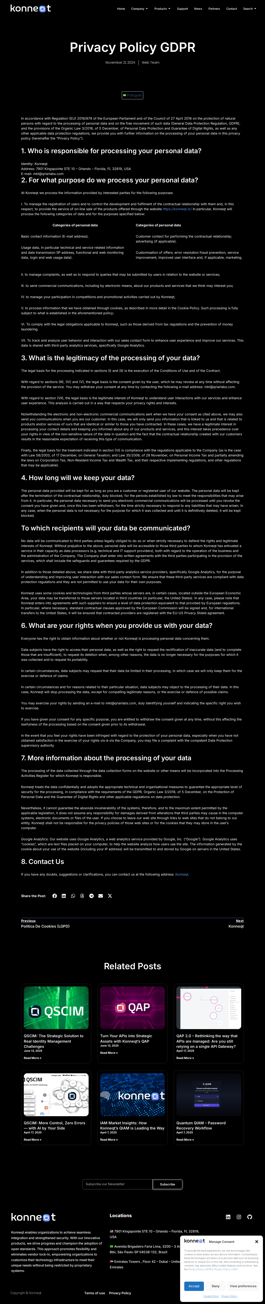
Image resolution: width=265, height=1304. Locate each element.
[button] (257, 1242)
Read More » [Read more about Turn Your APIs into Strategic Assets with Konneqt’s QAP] (109, 1053)
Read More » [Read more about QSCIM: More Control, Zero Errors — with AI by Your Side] (32, 1140)
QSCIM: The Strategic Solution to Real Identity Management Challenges (53, 1041)
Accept (194, 1286)
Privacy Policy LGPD (225, 1269)
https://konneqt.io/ (177, 209)
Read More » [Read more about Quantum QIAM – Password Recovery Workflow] (185, 1140)
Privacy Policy (229, 1296)
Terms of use (94, 1295)
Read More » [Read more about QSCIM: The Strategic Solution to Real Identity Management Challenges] (32, 1058)
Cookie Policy (211, 1296)
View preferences (243, 1286)
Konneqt (181, 874)
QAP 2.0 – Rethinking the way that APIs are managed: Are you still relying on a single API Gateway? (206, 1041)
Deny (216, 1286)
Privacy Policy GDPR (200, 1269)
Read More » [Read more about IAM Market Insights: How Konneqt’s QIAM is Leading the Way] (109, 1140)
